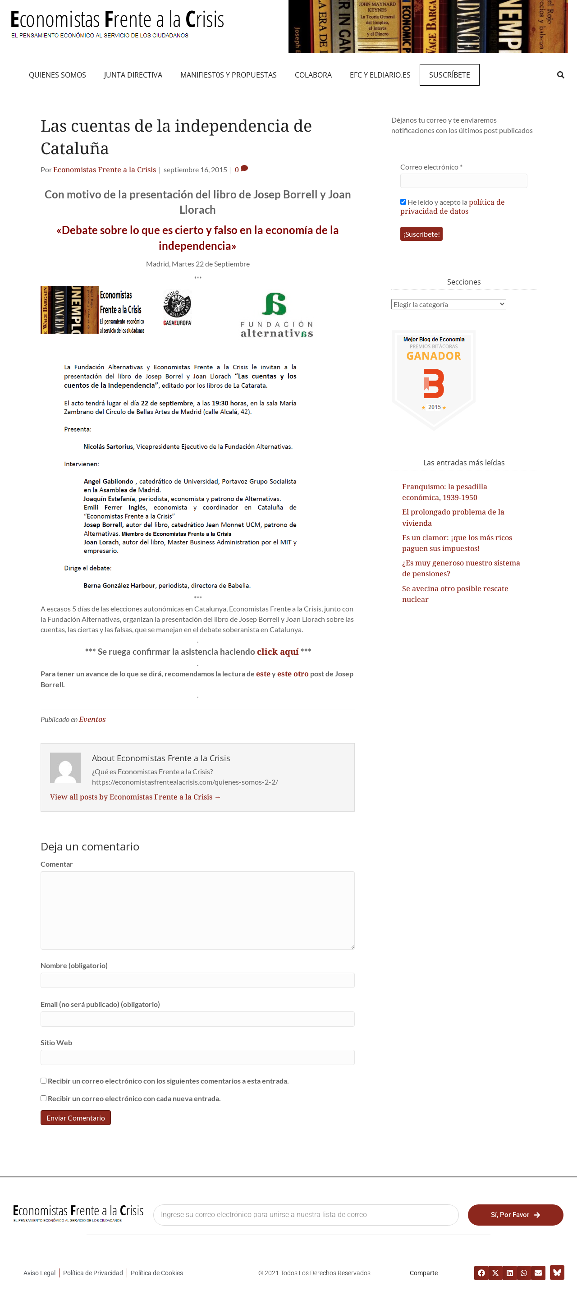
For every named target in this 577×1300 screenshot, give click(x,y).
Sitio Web (56, 1042)
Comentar (57, 863)
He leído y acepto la (452, 206)
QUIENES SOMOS (57, 75)
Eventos (92, 719)
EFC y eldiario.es (380, 75)
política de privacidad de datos (452, 206)
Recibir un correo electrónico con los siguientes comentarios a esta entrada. (168, 1080)
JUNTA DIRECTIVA (133, 75)
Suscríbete (449, 75)
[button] (560, 74)
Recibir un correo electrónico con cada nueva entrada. (134, 1098)
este (263, 674)
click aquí (278, 651)
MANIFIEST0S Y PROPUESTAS (228, 75)
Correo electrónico (431, 166)
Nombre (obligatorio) (74, 965)
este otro (293, 674)
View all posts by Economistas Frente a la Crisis (135, 797)
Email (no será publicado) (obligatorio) (100, 1004)
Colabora (313, 75)
